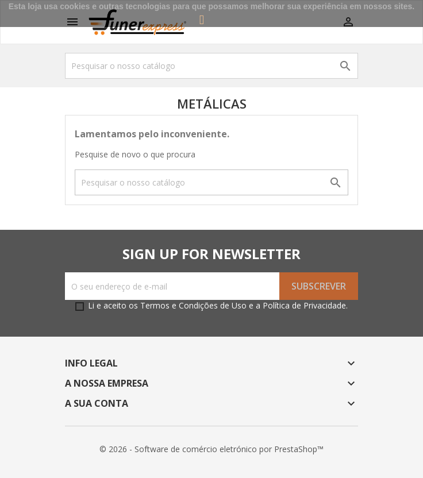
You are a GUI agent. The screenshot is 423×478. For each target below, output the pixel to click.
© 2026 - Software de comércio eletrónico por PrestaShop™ (211, 449)
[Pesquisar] (211, 66)
